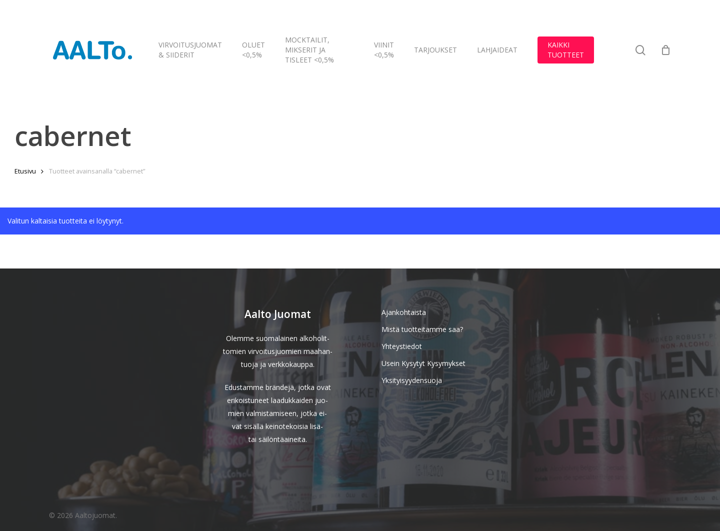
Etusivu (25, 171)
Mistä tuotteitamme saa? (422, 329)
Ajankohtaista (404, 312)
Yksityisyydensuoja (412, 380)
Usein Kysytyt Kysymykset (424, 363)
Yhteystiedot (402, 346)
